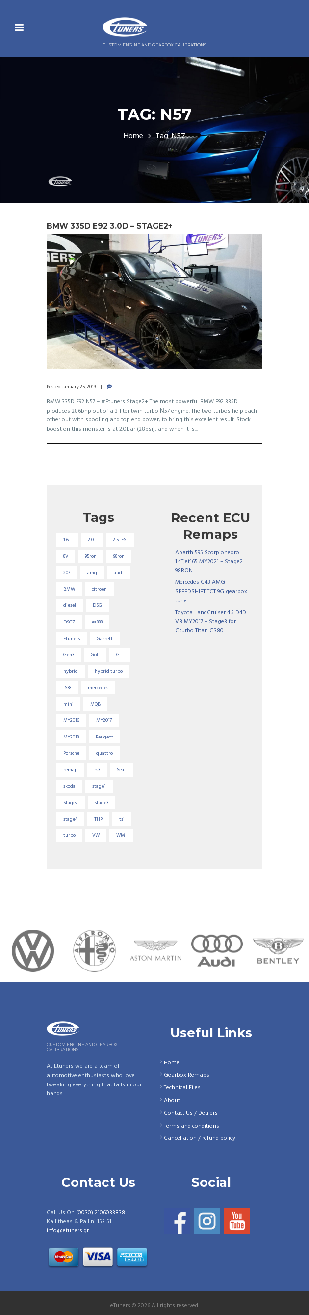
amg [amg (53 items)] (92, 573)
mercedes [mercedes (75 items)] (98, 688)
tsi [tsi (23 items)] (122, 819)
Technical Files (182, 1088)
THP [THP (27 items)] (98, 819)
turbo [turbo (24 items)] (69, 835)
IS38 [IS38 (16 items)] (67, 688)
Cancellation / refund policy (199, 1138)
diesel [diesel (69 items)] (69, 605)
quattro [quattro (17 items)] (104, 753)
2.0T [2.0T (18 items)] (92, 540)
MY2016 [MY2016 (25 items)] (71, 720)
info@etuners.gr (68, 1231)
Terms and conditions (191, 1126)
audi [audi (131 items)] (119, 573)
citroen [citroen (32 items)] (99, 589)
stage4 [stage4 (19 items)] (70, 819)
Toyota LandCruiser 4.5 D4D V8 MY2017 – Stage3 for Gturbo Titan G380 (210, 622)
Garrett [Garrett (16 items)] (105, 639)
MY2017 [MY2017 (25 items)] (104, 720)
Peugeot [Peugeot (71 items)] (104, 737)
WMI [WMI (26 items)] (121, 835)
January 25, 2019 (79, 387)
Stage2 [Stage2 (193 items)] (70, 803)
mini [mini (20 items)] (68, 704)
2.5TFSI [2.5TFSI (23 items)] (120, 540)
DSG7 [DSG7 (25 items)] (69, 622)
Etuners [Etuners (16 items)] (71, 639)
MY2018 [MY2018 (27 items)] (71, 737)
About (172, 1101)
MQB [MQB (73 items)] (95, 704)
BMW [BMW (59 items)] (69, 589)
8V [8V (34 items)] (65, 556)
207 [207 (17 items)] (67, 573)
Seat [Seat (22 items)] (121, 770)
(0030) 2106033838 (100, 1213)
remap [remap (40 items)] (70, 770)
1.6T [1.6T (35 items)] (67, 540)
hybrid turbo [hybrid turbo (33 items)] (109, 671)
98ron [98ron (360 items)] (119, 556)
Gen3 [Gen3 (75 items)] (68, 655)
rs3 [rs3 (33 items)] (97, 770)
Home (133, 136)
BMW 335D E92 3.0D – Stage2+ (109, 226)
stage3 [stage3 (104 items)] (101, 803)
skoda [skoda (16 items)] (69, 786)
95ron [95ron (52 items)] (91, 556)
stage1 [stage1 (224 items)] (99, 786)
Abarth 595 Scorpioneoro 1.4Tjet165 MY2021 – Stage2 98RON (209, 562)
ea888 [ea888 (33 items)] (97, 622)
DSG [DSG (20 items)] (97, 605)
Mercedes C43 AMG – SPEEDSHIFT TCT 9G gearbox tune (211, 591)
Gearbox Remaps (186, 1075)
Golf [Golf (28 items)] (95, 655)
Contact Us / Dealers (191, 1113)
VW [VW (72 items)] (96, 835)
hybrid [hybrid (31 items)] (70, 671)
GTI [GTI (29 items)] (120, 655)
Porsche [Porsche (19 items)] (71, 753)
